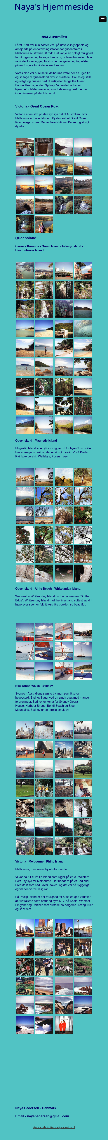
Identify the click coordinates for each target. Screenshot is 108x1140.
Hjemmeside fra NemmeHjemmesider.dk (54, 1127)
